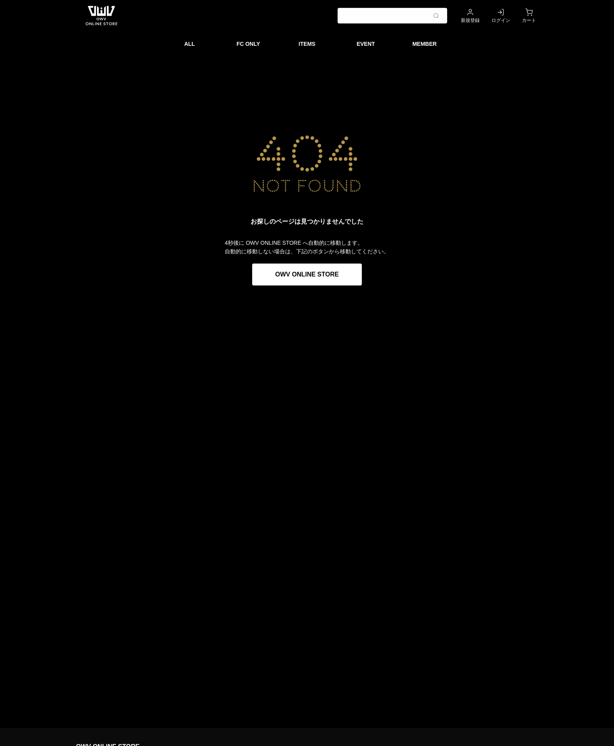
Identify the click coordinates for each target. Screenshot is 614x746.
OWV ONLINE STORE (307, 274)
